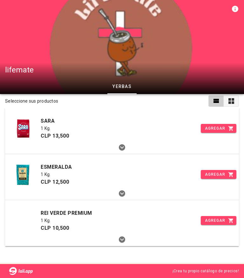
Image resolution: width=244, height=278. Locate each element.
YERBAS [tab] (122, 86)
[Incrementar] (218, 128)
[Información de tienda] (235, 9)
